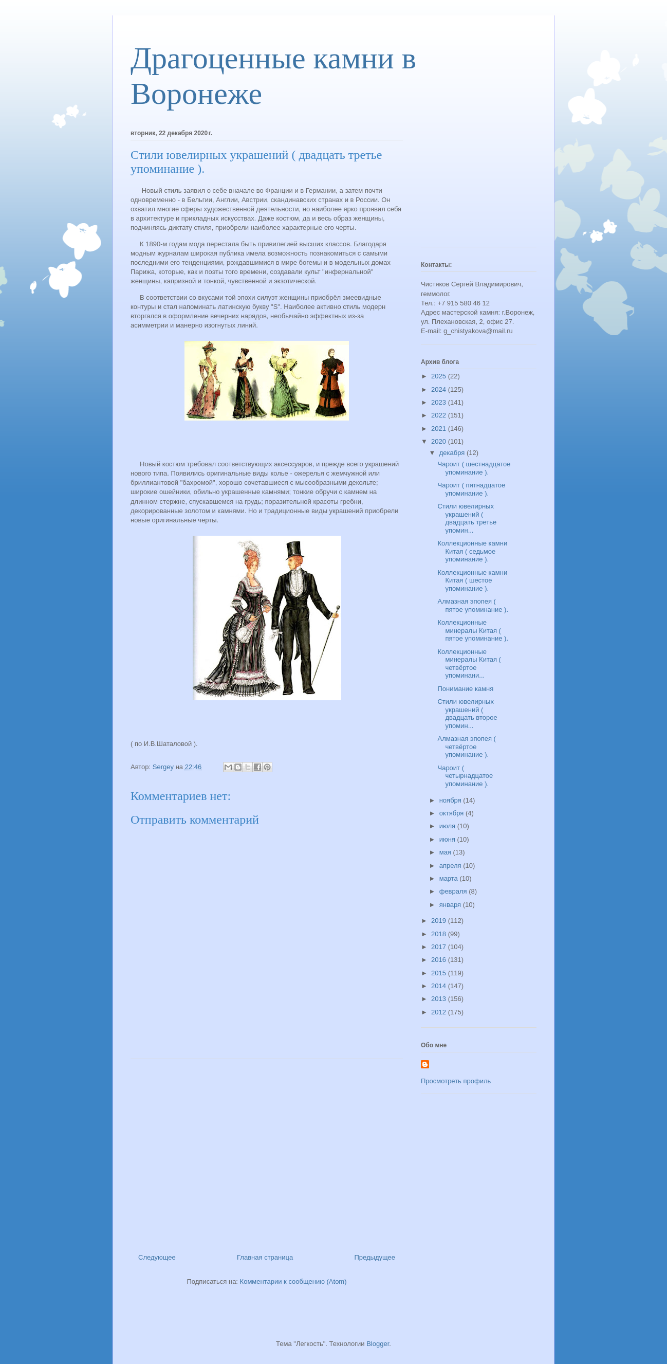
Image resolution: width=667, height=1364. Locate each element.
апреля (451, 865)
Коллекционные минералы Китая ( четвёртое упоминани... (469, 664)
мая (446, 852)
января (451, 904)
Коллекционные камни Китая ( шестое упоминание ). (472, 580)
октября (452, 813)
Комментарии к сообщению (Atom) (293, 1281)
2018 (439, 934)
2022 (439, 415)
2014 (439, 986)
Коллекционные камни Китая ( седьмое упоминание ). (472, 551)
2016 (439, 959)
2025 (439, 376)
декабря (453, 453)
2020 (439, 441)
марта (449, 878)
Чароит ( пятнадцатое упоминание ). (471, 489)
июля (448, 826)
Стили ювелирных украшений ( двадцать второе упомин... (467, 714)
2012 (439, 1012)
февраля (454, 891)
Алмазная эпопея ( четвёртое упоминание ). (466, 746)
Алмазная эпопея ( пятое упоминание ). (472, 605)
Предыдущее (374, 1257)
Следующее (157, 1257)
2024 (439, 389)
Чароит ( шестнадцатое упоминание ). (473, 468)
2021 (439, 428)
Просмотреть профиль (456, 1081)
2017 (439, 947)
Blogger (377, 1344)
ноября (451, 800)
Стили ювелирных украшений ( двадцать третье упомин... (466, 518)
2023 (439, 402)
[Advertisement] (267, 1152)
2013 (439, 999)
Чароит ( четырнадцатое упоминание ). (465, 776)
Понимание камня (465, 689)
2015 (439, 973)
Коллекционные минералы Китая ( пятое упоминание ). (472, 630)
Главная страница (265, 1257)
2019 (439, 920)
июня (448, 839)
